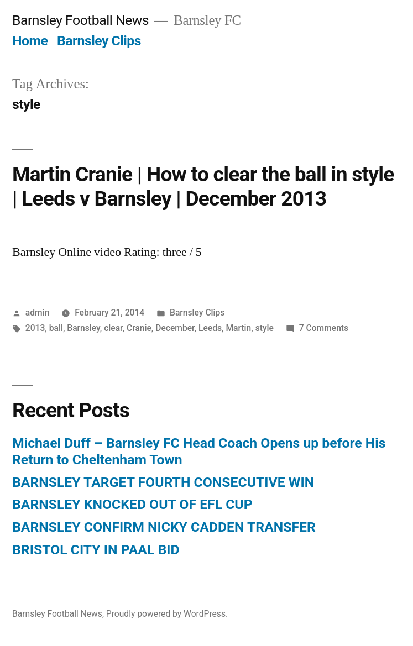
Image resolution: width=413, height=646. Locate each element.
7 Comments (323, 328)
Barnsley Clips (99, 41)
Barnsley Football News (80, 20)
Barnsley (83, 328)
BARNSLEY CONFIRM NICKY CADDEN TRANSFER (164, 527)
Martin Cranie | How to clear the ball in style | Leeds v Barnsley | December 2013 (203, 186)
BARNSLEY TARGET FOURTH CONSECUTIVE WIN (163, 482)
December (174, 328)
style (264, 328)
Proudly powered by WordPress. (167, 613)
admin (37, 312)
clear (113, 328)
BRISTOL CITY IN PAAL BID (96, 550)
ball (56, 328)
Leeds (210, 328)
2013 (35, 328)
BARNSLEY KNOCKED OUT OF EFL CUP (132, 504)
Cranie (139, 328)
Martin (238, 328)
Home (30, 41)
